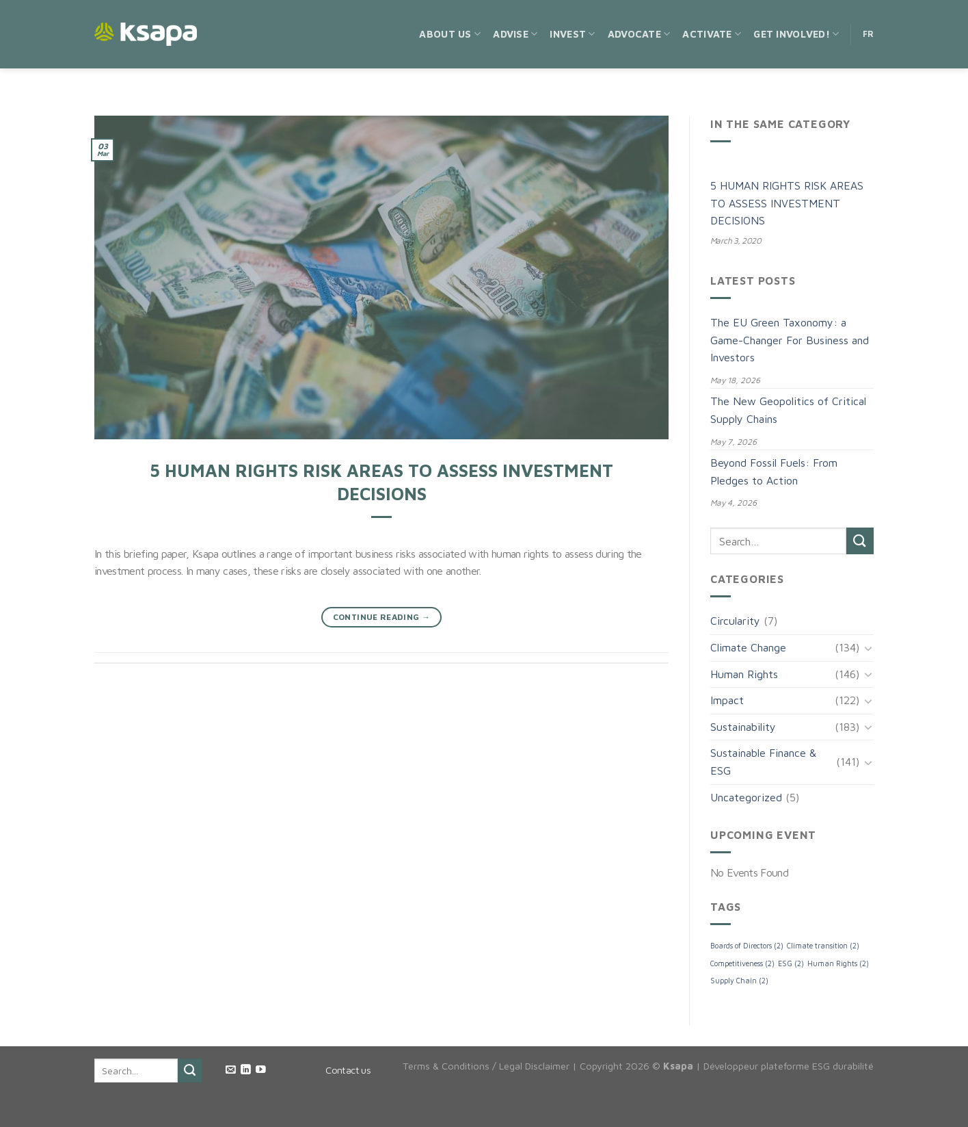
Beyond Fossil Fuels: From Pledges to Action (773, 471)
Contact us (348, 1070)
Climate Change (748, 647)
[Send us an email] (231, 1070)
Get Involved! (796, 33)
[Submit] (860, 541)
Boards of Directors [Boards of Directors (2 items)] (746, 946)
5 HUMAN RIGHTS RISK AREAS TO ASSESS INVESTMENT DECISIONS (786, 202)
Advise (515, 33)
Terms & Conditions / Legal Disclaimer (486, 1066)
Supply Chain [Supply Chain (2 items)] (739, 980)
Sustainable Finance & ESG (763, 762)
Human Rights (744, 674)
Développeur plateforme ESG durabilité (788, 1066)
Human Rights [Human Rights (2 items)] (838, 963)
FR (868, 34)
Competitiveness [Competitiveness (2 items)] (742, 963)
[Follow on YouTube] (261, 1070)
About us (450, 33)
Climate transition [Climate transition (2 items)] (823, 946)
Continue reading (382, 616)
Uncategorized (746, 797)
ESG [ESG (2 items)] (791, 963)
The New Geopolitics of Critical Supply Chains (788, 410)
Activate (711, 33)
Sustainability (743, 727)
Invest (572, 33)
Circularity (735, 620)
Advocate (639, 33)
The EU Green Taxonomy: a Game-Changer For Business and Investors (789, 339)
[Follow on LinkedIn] (246, 1070)
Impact (727, 700)
